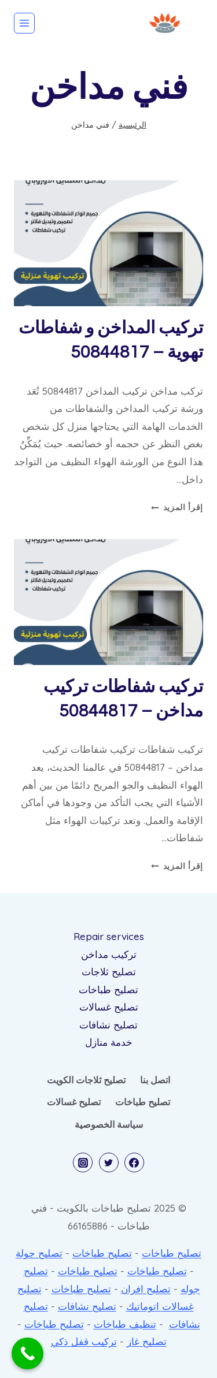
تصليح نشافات (108, 1025)
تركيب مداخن (109, 954)
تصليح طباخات (108, 989)
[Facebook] (134, 1162)
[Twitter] (109, 1162)
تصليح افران (146, 1289)
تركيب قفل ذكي (84, 1341)
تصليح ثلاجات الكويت (86, 1080)
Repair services (108, 936)
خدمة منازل (109, 1042)
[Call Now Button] (27, 1353)
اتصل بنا (155, 1080)
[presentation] (108, 243)
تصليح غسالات (108, 1007)
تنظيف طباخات (125, 1324)
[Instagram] (83, 1162)
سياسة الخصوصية (109, 1124)
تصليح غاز (147, 1341)
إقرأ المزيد (177, 507)
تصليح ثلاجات (109, 971)
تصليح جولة (39, 1253)
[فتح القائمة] (24, 23)
